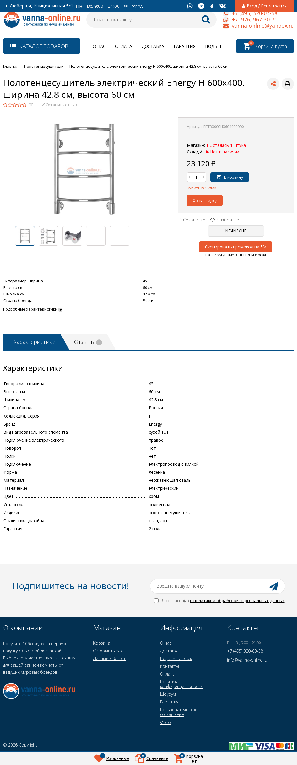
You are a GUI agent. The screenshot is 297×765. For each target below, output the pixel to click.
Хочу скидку (205, 200)
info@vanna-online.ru (247, 660)
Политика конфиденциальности (181, 684)
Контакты (169, 666)
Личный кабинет (109, 658)
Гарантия (185, 46)
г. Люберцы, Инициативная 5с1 (40, 6)
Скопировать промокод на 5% (235, 247)
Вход (252, 6)
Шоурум (168, 694)
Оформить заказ (110, 651)
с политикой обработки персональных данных (237, 600)
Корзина (101, 643)
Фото (165, 722)
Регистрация (274, 6)
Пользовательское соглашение (178, 712)
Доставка (153, 46)
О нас (99, 46)
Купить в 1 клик (201, 188)
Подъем (214, 46)
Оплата (123, 46)
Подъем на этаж (176, 658)
